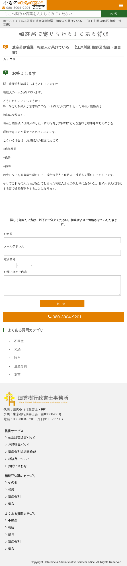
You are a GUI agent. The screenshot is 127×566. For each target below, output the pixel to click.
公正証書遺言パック (20, 437)
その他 (10, 482)
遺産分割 (20, 366)
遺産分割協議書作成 (20, 451)
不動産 (19, 341)
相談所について (17, 459)
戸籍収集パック (17, 444)
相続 (17, 349)
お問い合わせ (15, 466)
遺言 (17, 374)
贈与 (17, 358)
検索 (114, 13)
